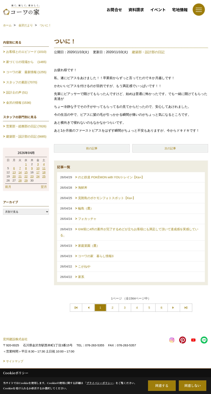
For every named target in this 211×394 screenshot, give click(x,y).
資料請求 (136, 9)
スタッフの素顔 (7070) (21, 82)
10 (38, 168)
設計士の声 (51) (17, 92)
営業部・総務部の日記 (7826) (26, 126)
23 (32, 176)
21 (20, 176)
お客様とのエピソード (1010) (26, 51)
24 (38, 176)
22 (26, 176)
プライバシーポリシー (99, 383)
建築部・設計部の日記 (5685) (26, 136)
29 (26, 180)
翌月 (44, 186)
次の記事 (170, 148)
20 (14, 176)
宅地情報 (180, 9)
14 (20, 172)
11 (44, 168)
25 (44, 176)
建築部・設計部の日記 (148, 52)
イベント (158, 9)
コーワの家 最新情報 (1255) (26, 72)
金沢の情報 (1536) (18, 102)
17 (38, 172)
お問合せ (114, 9)
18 (44, 172)
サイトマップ (14, 361)
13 (14, 172)
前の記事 (91, 148)
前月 (8, 186)
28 (20, 180)
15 (26, 172)
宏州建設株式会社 (15, 339)
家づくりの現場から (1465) (26, 62)
